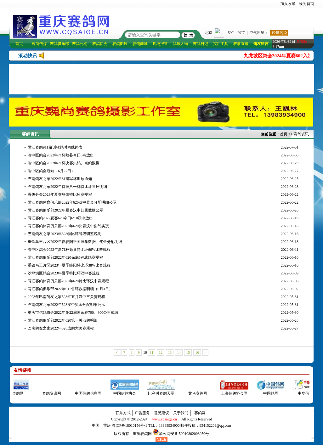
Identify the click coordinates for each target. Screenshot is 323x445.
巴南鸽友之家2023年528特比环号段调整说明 (64, 234)
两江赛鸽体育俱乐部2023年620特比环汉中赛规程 (68, 281)
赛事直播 (240, 44)
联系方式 (123, 413)
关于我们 (180, 413)
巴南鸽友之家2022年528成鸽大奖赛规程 (61, 328)
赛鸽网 (200, 413)
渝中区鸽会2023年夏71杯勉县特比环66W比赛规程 (69, 249)
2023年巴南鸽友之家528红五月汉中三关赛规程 (66, 297)
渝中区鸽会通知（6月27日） (51, 171)
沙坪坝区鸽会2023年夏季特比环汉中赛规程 (63, 273)
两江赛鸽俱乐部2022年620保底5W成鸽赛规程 (65, 257)
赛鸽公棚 (79, 44)
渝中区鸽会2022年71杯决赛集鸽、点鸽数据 (63, 163)
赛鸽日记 (200, 44)
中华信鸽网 (305, 393)
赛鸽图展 (120, 44)
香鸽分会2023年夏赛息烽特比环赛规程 (60, 194)
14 (179, 352)
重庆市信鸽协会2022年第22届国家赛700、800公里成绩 (73, 312)
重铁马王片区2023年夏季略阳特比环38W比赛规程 (69, 265)
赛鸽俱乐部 (59, 44)
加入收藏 (287, 4)
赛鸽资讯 (301, 134)
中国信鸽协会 (122, 393)
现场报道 (160, 44)
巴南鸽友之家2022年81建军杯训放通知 (60, 179)
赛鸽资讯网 (49, 393)
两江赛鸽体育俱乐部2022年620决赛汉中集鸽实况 (68, 226)
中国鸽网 (268, 393)
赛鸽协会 (99, 44)
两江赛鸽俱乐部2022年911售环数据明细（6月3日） (70, 289)
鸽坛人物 (180, 44)
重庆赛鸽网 (142, 433)
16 (197, 352)
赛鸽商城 (140, 44)
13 (170, 352)
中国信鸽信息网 (86, 393)
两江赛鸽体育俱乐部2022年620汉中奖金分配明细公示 (72, 202)
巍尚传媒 (39, 44)
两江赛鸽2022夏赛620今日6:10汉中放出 (60, 218)
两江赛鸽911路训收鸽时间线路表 (55, 147)
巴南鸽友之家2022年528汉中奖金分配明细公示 (66, 304)
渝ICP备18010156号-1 (129, 425)
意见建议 (161, 413)
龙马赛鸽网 (195, 393)
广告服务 (142, 413)
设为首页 (306, 4)
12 (160, 352)
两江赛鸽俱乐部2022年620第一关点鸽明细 (63, 320)
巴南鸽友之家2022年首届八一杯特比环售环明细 (67, 186)
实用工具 (220, 44)
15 (188, 352)
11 (152, 352)
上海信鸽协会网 (232, 393)
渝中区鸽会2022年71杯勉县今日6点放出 (61, 155)
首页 (19, 44)
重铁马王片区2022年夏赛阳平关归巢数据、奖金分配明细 (75, 241)
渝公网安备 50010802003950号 (184, 433)
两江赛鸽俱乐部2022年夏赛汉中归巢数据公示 (65, 210)
